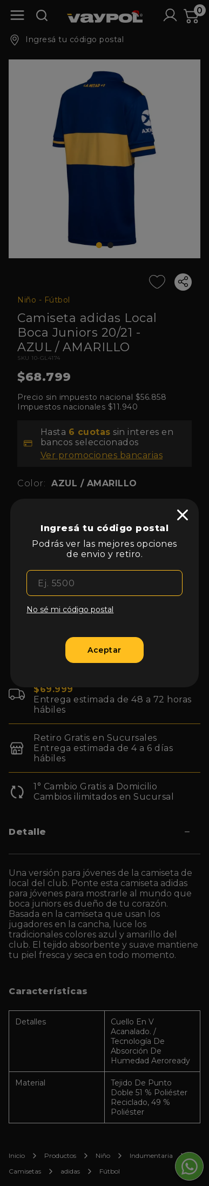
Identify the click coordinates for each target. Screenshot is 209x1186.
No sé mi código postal (69, 609)
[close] (182, 515)
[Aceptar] (104, 650)
